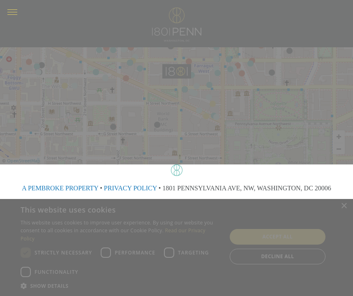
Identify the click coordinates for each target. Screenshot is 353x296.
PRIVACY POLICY (130, 188)
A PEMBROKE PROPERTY (60, 188)
